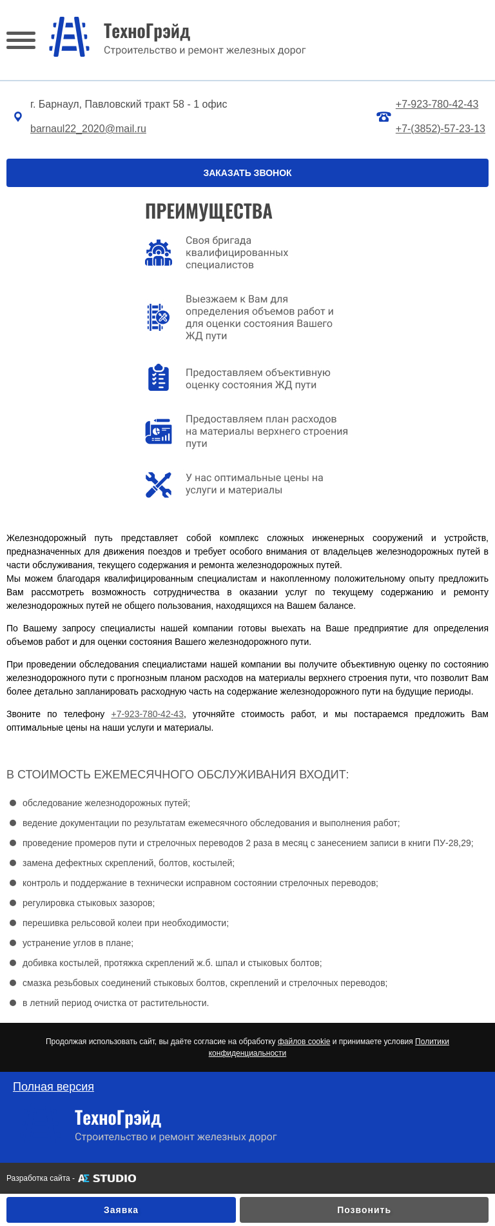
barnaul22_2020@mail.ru (88, 128)
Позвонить (364, 1210)
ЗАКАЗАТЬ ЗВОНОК (247, 173)
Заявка (121, 1210)
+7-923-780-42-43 (437, 104)
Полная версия (53, 1086)
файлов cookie (304, 1041)
